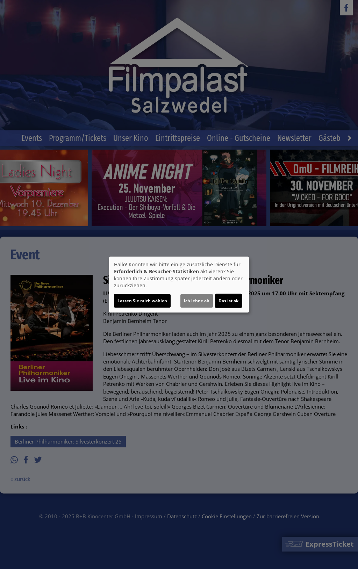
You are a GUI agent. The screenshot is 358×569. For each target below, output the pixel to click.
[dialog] (179, 284)
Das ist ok (228, 301)
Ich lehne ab (196, 301)
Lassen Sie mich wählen (142, 301)
